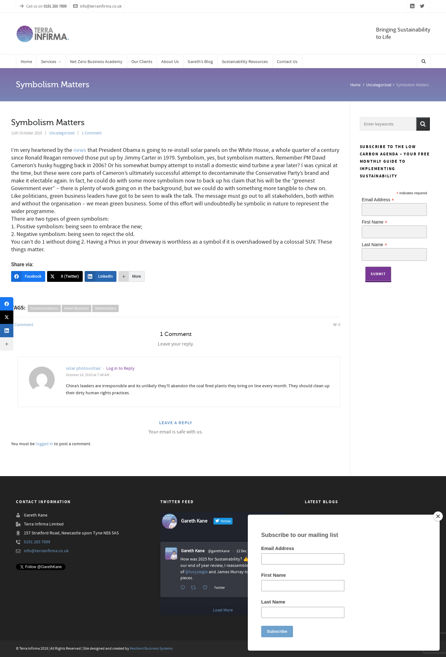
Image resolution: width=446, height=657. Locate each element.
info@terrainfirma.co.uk (97, 6)
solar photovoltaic (83, 368)
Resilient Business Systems (151, 648)
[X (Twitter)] (65, 276)
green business (76, 308)
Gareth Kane (193, 551)
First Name (374, 222)
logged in (44, 444)
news (79, 150)
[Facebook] (28, 276)
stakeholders (105, 308)
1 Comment (91, 133)
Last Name (374, 244)
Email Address (378, 199)
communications (44, 308)
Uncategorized (378, 85)
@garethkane (219, 551)
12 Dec (241, 551)
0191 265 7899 (37, 542)
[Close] (438, 516)
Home (355, 85)
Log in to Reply (120, 368)
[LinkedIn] (101, 276)
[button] (423, 124)
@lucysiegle (196, 572)
